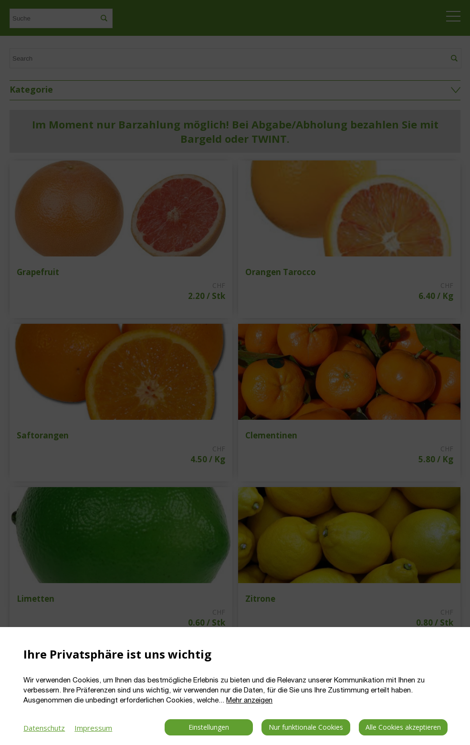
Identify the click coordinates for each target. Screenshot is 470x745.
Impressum (93, 728)
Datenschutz (44, 728)
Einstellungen (208, 727)
